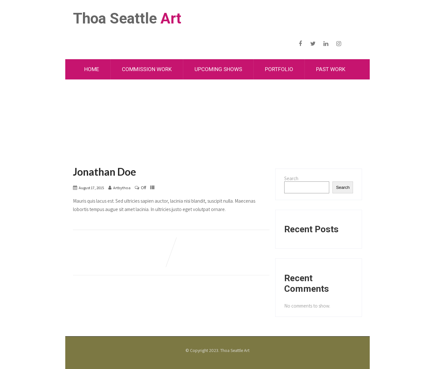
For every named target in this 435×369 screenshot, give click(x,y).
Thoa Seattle (127, 18)
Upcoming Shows (218, 69)
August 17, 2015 (91, 187)
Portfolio (279, 69)
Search (291, 178)
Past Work (330, 69)
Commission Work (147, 69)
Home (91, 69)
